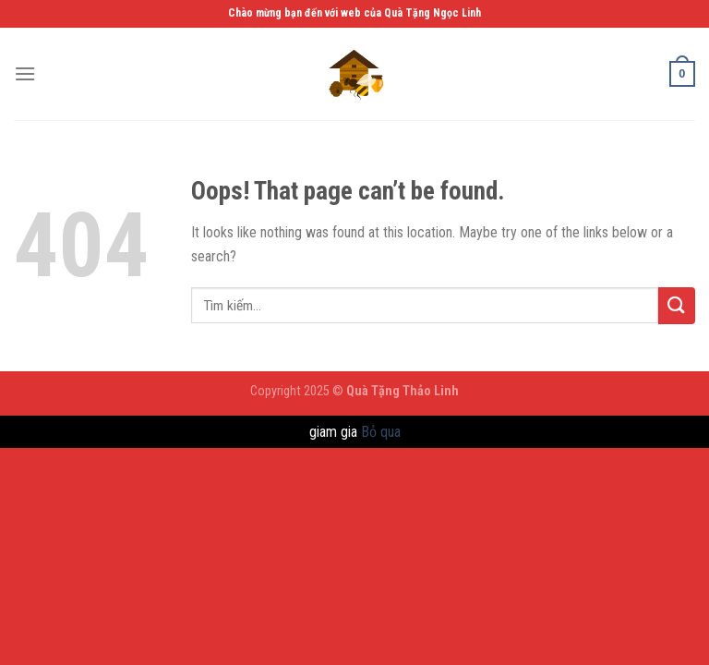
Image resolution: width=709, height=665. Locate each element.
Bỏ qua (381, 432)
